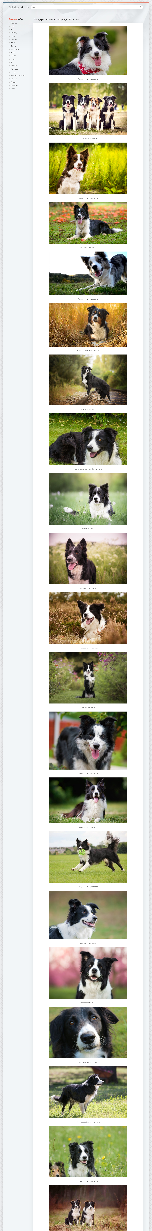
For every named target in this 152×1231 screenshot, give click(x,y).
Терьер (13, 46)
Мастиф (14, 66)
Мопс (13, 89)
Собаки (13, 72)
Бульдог (14, 39)
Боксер (13, 82)
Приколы (14, 23)
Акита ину (14, 85)
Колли (13, 52)
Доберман (15, 49)
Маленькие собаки (18, 75)
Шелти (13, 56)
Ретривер (14, 69)
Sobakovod (19, 7)
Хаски (13, 59)
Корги (13, 29)
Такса (13, 43)
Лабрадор (14, 33)
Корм (13, 36)
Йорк (13, 62)
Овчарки (14, 79)
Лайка (13, 26)
